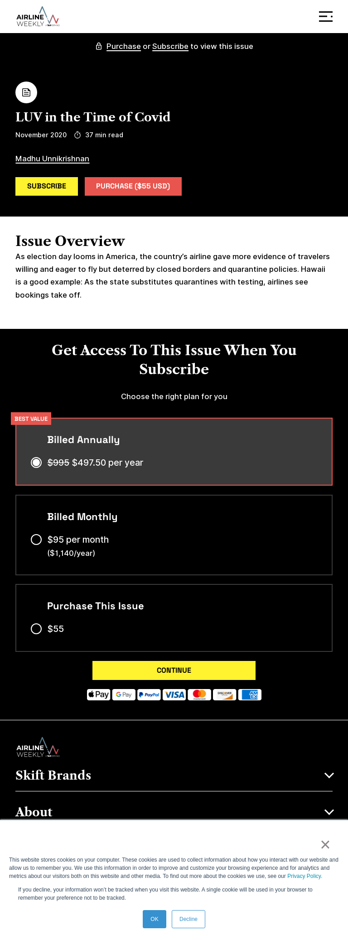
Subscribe (170, 46)
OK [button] (154, 919)
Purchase (123, 46)
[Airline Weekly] (38, 16)
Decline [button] (188, 919)
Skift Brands (53, 776)
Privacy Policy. (304, 876)
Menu (328, 16)
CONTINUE (174, 670)
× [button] (325, 844)
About (34, 813)
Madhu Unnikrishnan (52, 158)
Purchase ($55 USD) (133, 186)
